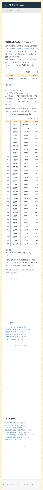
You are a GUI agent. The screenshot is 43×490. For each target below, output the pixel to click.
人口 (10, 269)
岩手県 (12, 48)
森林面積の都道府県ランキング (15, 423)
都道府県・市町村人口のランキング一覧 (18, 329)
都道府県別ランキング (12, 272)
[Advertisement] (21, 25)
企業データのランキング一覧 (14, 339)
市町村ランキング (31, 269)
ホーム (9, 10)
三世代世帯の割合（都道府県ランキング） (18, 430)
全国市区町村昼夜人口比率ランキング (17, 432)
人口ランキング (16, 10)
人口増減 (15, 269)
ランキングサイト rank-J (14, 5)
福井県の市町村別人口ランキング (15, 425)
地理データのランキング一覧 (14, 332)
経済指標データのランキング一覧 (15, 334)
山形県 (25, 48)
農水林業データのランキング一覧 (15, 336)
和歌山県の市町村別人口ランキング (16, 427)
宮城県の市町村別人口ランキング (19, 42)
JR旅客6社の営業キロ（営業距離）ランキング (19, 435)
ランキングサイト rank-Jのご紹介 (15, 327)
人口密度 (22, 269)
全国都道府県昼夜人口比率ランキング (17, 437)
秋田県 (19, 48)
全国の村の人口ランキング (13, 439)
